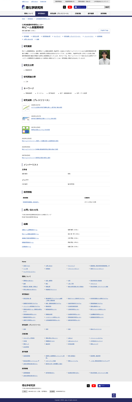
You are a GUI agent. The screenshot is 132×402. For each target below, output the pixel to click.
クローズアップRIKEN (28, 338)
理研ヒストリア (94, 344)
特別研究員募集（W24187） (31, 202)
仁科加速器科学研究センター (43, 18)
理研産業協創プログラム (96, 303)
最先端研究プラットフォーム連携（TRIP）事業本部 (54, 299)
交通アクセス (25, 1)
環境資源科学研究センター (74, 317)
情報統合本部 (49, 314)
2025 (47, 329)
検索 (107, 7)
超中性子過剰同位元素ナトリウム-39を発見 (43, 118)
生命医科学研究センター (74, 314)
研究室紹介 (30, 18)
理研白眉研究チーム (95, 306)
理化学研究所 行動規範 (96, 280)
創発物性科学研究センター (97, 317)
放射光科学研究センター (74, 320)
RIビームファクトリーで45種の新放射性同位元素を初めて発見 (40, 149)
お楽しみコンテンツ (73, 341)
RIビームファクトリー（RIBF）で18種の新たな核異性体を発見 (40, 141)
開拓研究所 (48, 306)
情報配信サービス (50, 341)
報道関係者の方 (69, 1)
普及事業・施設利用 (95, 356)
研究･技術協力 (71, 356)
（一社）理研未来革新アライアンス (99, 361)
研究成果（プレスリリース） (72, 36)
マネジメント (93, 283)
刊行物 (25, 341)
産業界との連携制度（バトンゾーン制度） (55, 357)
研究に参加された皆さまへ (30, 289)
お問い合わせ (34, 1)
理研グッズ (26, 344)
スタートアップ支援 (51, 361)
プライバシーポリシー (73, 268)
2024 (69, 329)
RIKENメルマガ (81, 7)
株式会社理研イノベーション (31, 361)
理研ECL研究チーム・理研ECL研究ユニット (32, 310)
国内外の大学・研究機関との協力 (54, 363)
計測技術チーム (26, 246)
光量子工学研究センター (29, 320)
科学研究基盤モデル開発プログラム (99, 298)
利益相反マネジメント (51, 289)
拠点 (47, 283)
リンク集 (25, 268)
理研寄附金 (58, 1)
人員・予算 (71, 283)
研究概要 (26, 36)
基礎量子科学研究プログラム (30, 303)
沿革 (69, 280)
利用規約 (48, 268)
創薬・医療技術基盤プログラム (53, 303)
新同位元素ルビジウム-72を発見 (40, 129)
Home (23, 18)
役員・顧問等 (49, 280)
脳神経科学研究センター (29, 317)
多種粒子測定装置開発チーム (30, 238)
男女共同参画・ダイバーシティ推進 (99, 286)
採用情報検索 (26, 372)
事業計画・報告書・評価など (30, 286)
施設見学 (48, 344)
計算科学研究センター (73, 309)
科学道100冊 (71, 344)
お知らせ (70, 338)
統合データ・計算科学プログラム (76, 298)
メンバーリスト (89, 36)
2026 (24, 329)
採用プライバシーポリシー (97, 268)
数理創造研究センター (51, 309)
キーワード (57, 36)
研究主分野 (36, 36)
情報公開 (48, 286)
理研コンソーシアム (73, 361)
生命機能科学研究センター (97, 314)
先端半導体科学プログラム (74, 303)
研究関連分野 (46, 36)
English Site (43, 1)
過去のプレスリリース (95, 329)
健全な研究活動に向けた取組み (76, 286)
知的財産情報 (26, 356)
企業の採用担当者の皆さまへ (30, 363)
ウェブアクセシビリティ (29, 271)
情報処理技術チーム (28, 242)
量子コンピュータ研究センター (98, 309)
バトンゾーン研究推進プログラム (31, 306)
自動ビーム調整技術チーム (29, 229)
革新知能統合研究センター (30, 314)
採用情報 (99, 36)
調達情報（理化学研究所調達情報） (99, 265)
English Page (104, 30)
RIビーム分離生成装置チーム (30, 234)
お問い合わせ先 (28, 39)
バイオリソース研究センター (53, 317)
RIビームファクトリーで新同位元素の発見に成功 (36, 157)
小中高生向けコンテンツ (101, 1)
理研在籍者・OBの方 (84, 1)
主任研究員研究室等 (73, 306)
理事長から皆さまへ (28, 280)
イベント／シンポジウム (96, 338)
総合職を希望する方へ (73, 372)
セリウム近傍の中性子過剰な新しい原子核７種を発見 (46, 107)
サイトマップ (71, 265)
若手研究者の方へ (50, 372)
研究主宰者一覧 (27, 298)
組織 (37, 39)
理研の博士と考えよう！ (52, 338)
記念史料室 (26, 347)
